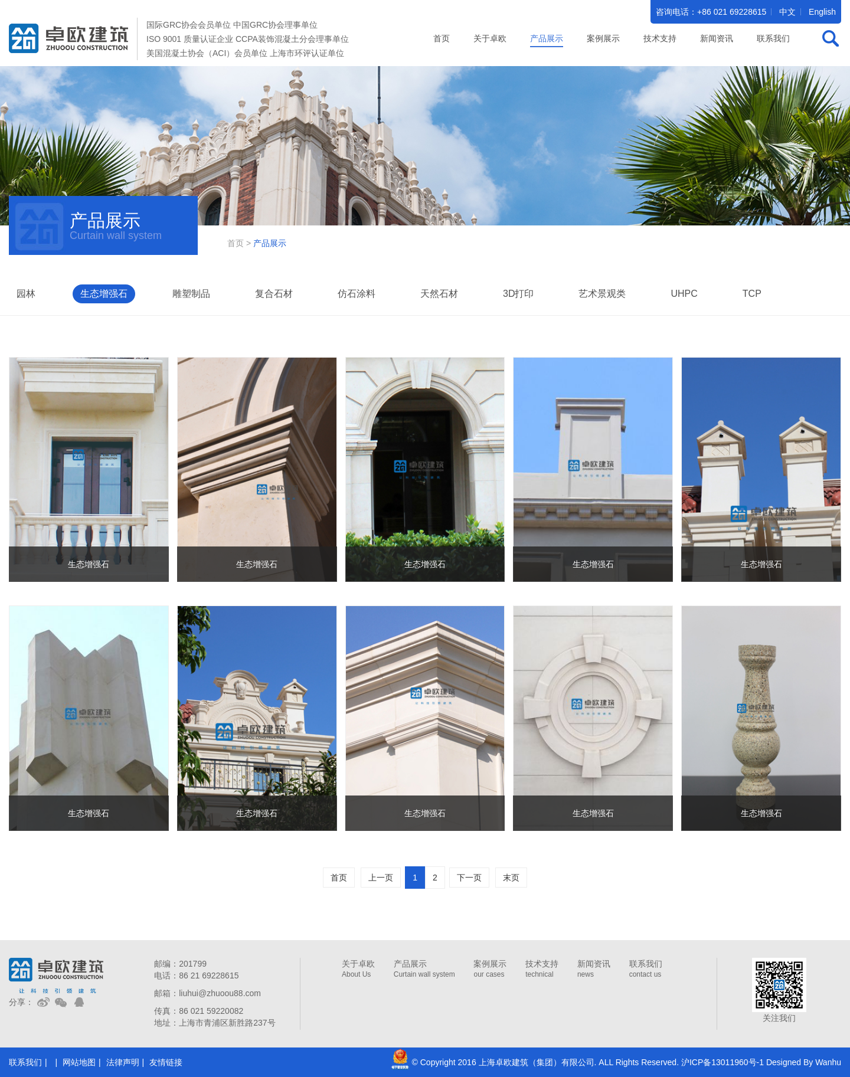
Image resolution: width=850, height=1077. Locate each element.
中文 (787, 12)
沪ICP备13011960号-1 (722, 1062)
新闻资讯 (593, 969)
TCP (752, 294)
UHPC (684, 294)
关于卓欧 (358, 969)
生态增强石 (104, 294)
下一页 (469, 877)
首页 (441, 38)
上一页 (380, 877)
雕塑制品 (191, 294)
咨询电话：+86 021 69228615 (711, 12)
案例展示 (489, 969)
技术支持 (541, 969)
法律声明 (122, 1062)
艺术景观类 (602, 294)
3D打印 (518, 294)
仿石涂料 (356, 294)
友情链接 (165, 1062)
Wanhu (828, 1062)
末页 (511, 877)
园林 (26, 294)
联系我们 (645, 969)
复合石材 (274, 294)
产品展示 (424, 969)
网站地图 (79, 1062)
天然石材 (439, 294)
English (822, 12)
